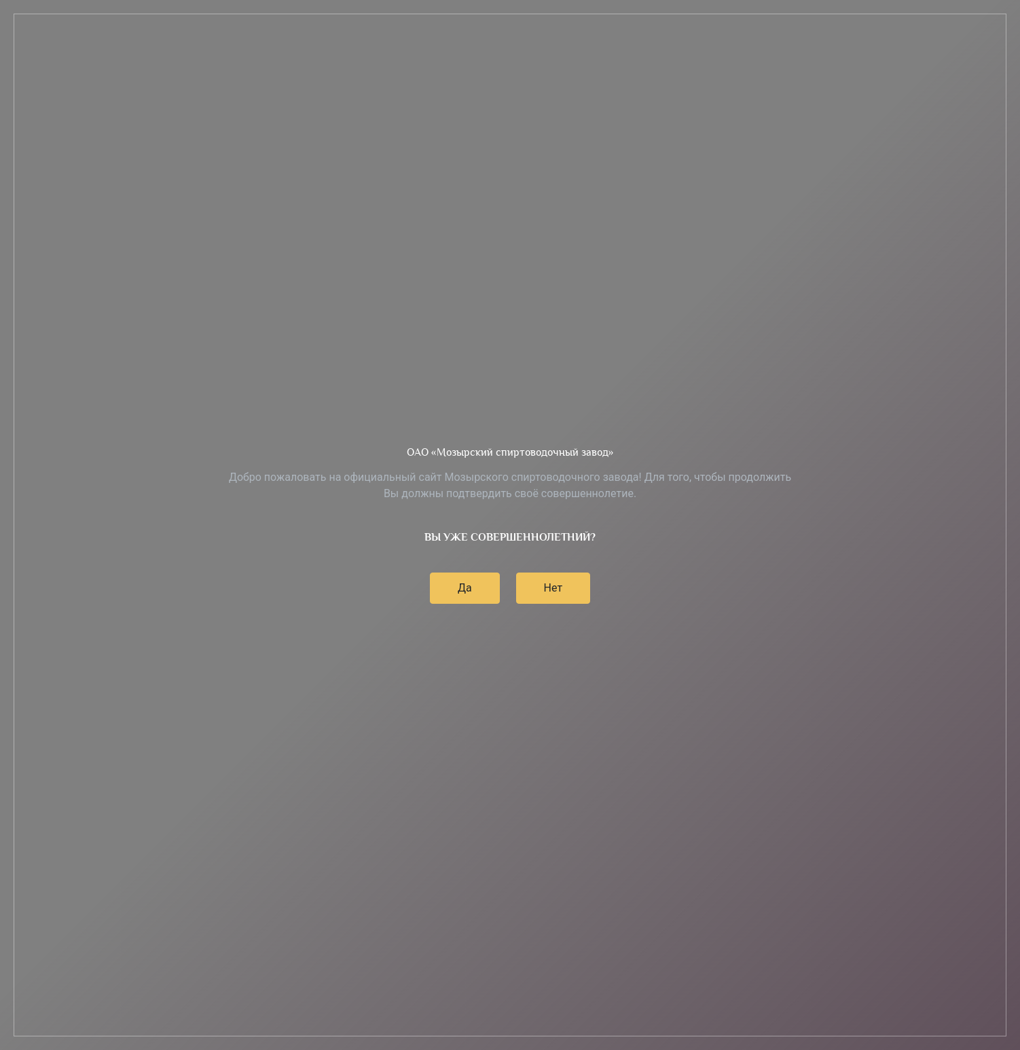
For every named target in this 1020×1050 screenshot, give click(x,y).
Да (465, 587)
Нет (553, 587)
